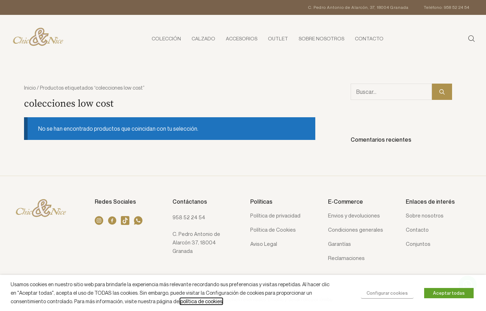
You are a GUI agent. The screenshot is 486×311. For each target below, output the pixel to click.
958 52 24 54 (188, 217)
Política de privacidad (275, 216)
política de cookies (201, 301)
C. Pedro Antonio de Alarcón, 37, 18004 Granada (358, 7)
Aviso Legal (263, 244)
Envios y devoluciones (354, 216)
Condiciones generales (355, 230)
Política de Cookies (273, 230)
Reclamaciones (346, 258)
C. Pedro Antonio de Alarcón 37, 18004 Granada (196, 242)
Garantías (339, 244)
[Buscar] (442, 92)
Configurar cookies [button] (387, 293)
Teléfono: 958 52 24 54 (446, 7)
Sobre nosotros (425, 216)
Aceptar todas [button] (449, 293)
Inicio (30, 88)
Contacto (417, 230)
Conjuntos (418, 244)
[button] (471, 38)
